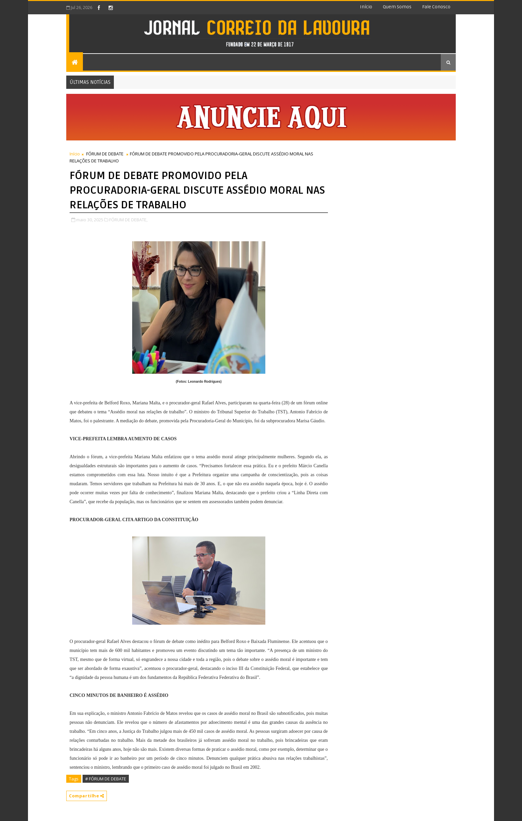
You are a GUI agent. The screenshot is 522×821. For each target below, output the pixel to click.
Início (366, 7)
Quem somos (397, 7)
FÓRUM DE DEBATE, (128, 220)
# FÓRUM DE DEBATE (105, 779)
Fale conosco (436, 7)
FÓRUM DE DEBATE (105, 154)
